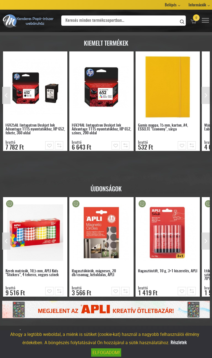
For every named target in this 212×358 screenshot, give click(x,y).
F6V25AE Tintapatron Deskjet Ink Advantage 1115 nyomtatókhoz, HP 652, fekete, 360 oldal (35, 129)
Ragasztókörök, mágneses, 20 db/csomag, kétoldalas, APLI (94, 273)
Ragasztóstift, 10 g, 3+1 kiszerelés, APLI (167, 271)
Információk (197, 5)
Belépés (171, 5)
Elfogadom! (106, 352)
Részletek (179, 343)
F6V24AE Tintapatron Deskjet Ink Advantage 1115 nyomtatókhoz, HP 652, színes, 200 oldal (101, 129)
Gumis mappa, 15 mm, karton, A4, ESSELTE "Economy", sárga (163, 127)
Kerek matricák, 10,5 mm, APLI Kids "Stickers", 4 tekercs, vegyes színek (32, 273)
